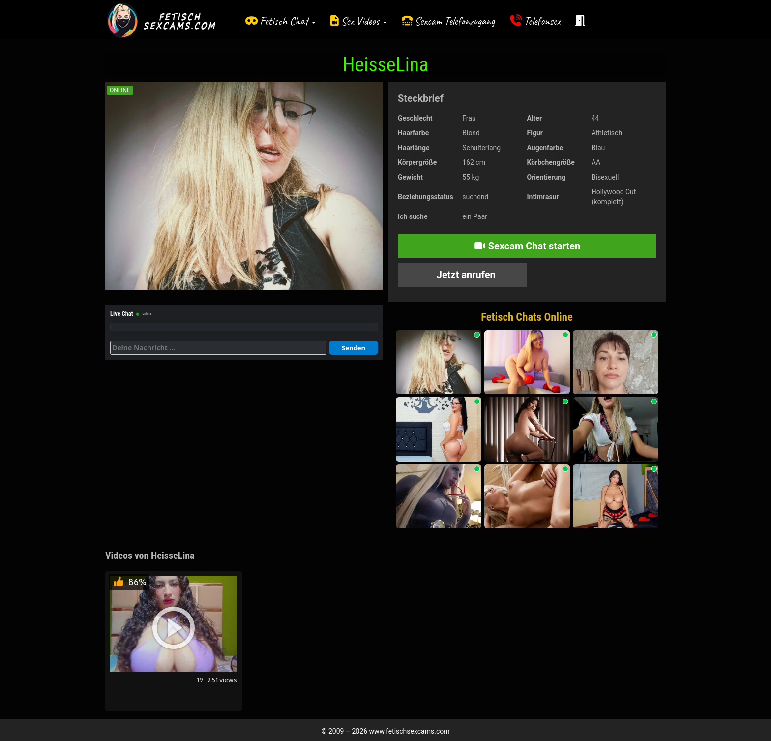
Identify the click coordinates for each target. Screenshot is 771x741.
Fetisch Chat (288, 21)
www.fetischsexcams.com (409, 731)
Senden (353, 347)
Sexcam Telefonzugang (455, 21)
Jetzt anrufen (465, 274)
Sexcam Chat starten (527, 246)
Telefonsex (542, 21)
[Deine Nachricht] (218, 348)
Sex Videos (364, 21)
